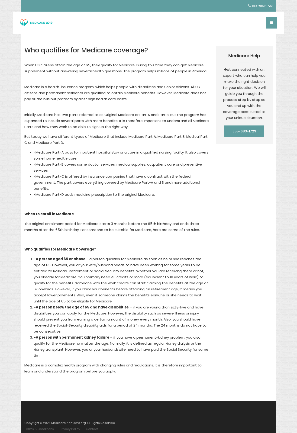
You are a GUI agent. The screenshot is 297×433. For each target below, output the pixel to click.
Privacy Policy (70, 429)
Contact (92, 429)
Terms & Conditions (39, 429)
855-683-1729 (260, 5)
